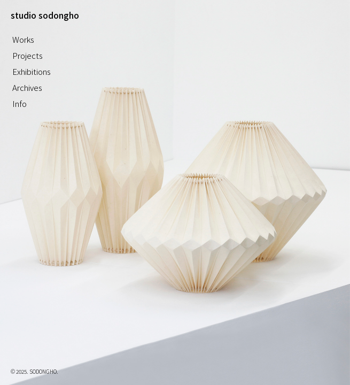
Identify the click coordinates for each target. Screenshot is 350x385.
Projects (27, 55)
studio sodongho (45, 15)
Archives (27, 87)
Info (19, 103)
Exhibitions (31, 71)
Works (23, 39)
